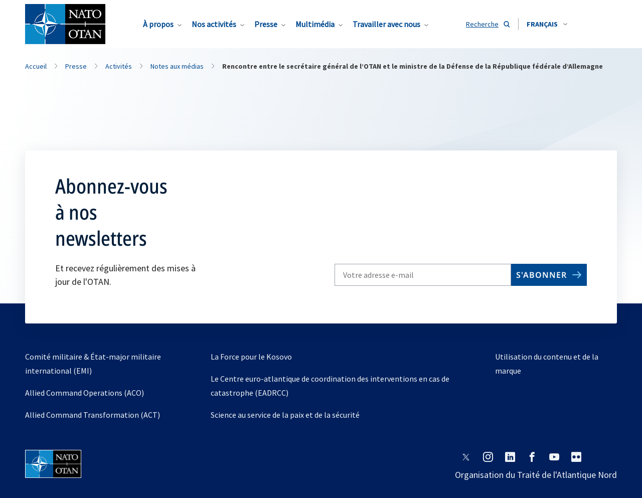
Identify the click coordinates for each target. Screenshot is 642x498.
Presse (265, 24)
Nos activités (214, 24)
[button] (547, 24)
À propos (158, 24)
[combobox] (547, 24)
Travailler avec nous (386, 24)
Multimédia (315, 24)
